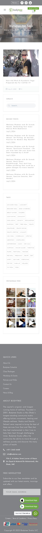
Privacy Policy (32, 518)
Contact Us (7, 384)
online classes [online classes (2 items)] (21, 248)
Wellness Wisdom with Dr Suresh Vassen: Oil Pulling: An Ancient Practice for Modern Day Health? (20, 137)
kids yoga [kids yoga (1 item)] (10, 236)
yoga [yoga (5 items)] (17, 267)
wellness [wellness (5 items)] (25, 263)
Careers (6, 388)
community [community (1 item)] (21, 216)
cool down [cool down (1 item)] (11, 220)
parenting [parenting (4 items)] (31, 248)
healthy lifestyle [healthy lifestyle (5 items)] (12, 232)
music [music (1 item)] (20, 244)
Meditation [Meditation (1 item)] (10, 240)
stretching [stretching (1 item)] (25, 259)
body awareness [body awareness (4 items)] (24, 208)
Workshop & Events (10, 376)
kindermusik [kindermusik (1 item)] (20, 236)
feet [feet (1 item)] (17, 224)
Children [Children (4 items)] (22, 212)
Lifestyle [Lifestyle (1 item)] (28, 236)
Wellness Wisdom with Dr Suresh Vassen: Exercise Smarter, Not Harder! (20, 176)
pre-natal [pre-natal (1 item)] (10, 255)
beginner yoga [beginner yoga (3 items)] (12, 208)
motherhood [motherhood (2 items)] (11, 244)
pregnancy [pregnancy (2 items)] (18, 255)
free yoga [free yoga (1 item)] (23, 224)
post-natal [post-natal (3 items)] (16, 251)
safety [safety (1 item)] (9, 259)
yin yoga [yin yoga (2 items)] (10, 267)
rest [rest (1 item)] (31, 255)
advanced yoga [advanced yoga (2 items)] (12, 205)
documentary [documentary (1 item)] (29, 220)
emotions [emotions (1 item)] (10, 224)
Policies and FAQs (10, 380)
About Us (6, 363)
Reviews (15, 3)
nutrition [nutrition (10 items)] (10, 248)
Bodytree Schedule (10, 367)
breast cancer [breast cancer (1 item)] (12, 212)
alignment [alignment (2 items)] (23, 205)
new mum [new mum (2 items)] (27, 244)
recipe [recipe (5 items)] (26, 255)
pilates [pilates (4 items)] (9, 251)
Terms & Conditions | (20, 518)
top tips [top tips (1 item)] (9, 263)
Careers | (9, 518)
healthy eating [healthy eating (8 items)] (21, 228)
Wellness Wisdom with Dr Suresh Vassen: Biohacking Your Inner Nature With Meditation (20, 126)
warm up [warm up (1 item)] (17, 263)
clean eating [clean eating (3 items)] (11, 216)
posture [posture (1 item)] (25, 251)
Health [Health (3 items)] (31, 224)
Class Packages (9, 371)
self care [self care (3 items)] (16, 259)
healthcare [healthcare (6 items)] (10, 228)
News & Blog (8, 393)
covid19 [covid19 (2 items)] (20, 220)
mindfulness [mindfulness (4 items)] (20, 240)
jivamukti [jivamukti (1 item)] (23, 232)
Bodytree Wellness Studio (11, 30)
